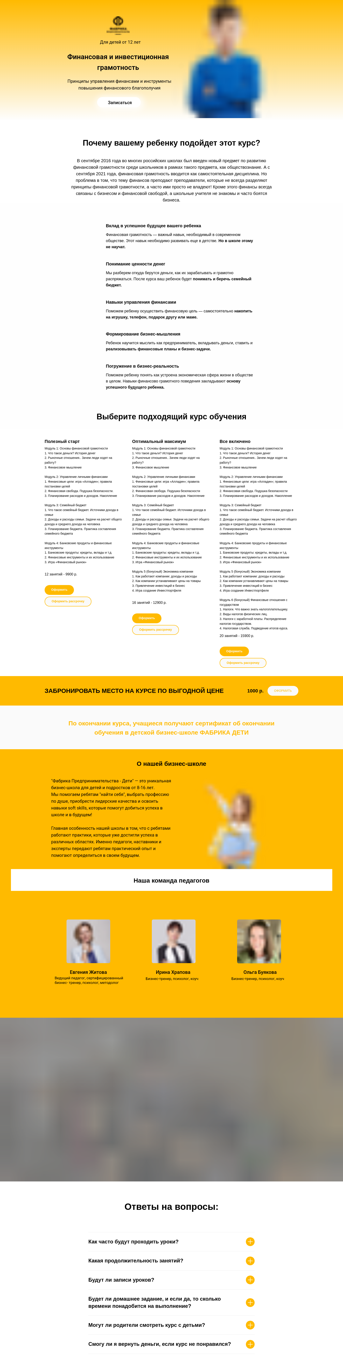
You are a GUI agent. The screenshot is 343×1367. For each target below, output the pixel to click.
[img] (119, 102)
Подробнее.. (84, 993)
